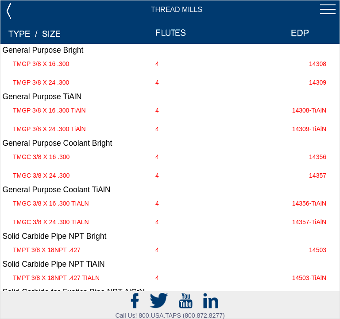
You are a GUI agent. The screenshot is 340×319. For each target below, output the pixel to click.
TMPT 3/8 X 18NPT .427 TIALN (169, 278)
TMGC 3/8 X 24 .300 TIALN (169, 222)
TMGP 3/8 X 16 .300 (169, 64)
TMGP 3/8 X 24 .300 (169, 82)
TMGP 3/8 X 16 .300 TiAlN (169, 110)
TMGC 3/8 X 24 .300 (169, 175)
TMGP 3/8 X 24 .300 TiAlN (169, 129)
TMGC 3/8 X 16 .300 (169, 157)
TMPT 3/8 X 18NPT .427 (169, 250)
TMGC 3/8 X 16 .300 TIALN (169, 203)
